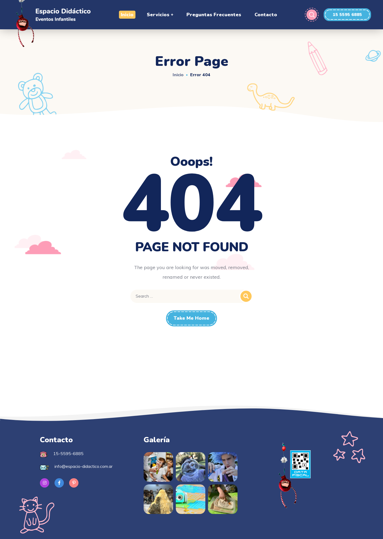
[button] (347, 14)
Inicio (178, 74)
